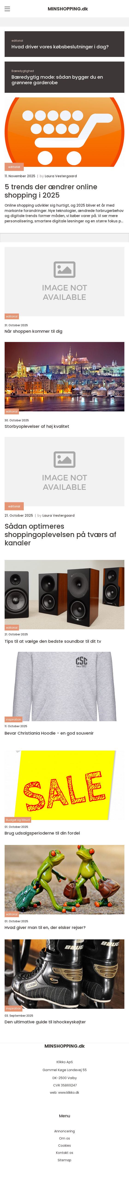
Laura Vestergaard (61, 176)
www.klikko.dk (68, 1092)
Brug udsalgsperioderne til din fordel (42, 833)
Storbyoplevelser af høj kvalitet (37, 426)
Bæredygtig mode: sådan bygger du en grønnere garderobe (57, 79)
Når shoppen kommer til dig (33, 331)
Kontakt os (64, 1152)
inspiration (13, 719)
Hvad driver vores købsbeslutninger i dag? (60, 47)
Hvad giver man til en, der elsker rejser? (45, 927)
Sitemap (64, 1160)
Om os (64, 1138)
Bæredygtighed (23, 71)
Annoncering (64, 1131)
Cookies (64, 1145)
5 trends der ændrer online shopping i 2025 (51, 191)
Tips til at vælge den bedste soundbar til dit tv (53, 641)
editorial (17, 41)
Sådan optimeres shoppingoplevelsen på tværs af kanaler (60, 534)
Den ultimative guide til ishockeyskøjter (45, 1022)
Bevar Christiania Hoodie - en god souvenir (49, 733)
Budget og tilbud (18, 820)
